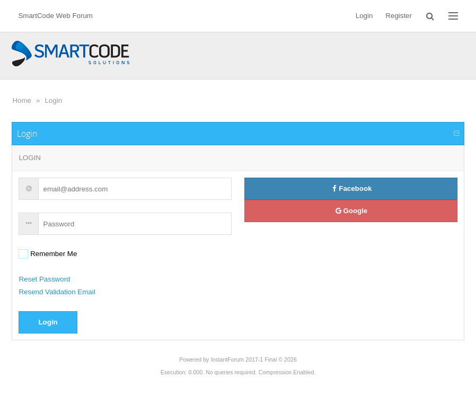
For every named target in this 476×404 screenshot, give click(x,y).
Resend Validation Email (57, 292)
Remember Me (52, 254)
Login (53, 100)
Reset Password (44, 279)
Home (21, 100)
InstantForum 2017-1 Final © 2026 (253, 359)
